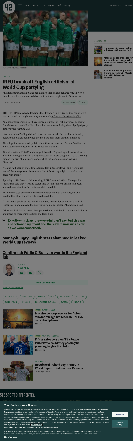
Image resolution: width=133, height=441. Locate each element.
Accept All (120, 415)
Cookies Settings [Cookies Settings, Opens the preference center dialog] (120, 424)
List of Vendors (10, 437)
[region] (66, 421)
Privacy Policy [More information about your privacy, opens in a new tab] (36, 425)
